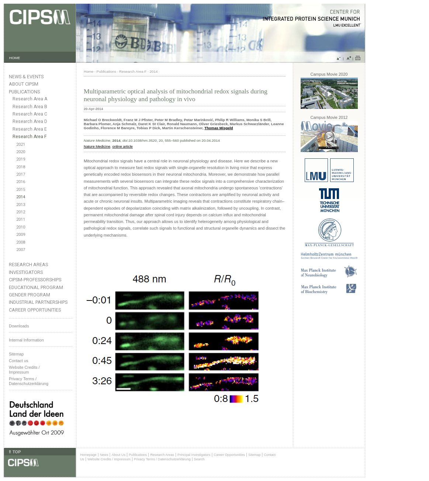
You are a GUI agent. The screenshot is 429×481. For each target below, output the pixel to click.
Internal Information (26, 340)
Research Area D (30, 121)
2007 (20, 249)
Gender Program (29, 295)
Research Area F (30, 136)
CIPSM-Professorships (35, 279)
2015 (20, 189)
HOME (14, 58)
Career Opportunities (35, 310)
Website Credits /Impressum (24, 369)
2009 (20, 234)
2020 (20, 152)
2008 (20, 242)
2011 (20, 219)
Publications (24, 92)
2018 (20, 167)
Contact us (18, 360)
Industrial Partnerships (38, 302)
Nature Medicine (97, 146)
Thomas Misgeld (218, 128)
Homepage (88, 455)
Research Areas (28, 264)
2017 (20, 174)
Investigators (26, 272)
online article (122, 146)
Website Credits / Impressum (109, 459)
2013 (20, 204)
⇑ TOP (14, 452)
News (104, 455)
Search (199, 459)
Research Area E (30, 129)
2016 (20, 181)
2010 (20, 227)
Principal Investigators (193, 455)
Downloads (19, 326)
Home (88, 71)
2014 (20, 197)
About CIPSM (23, 84)
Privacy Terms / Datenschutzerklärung (28, 381)
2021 (20, 144)
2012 (20, 212)
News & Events (26, 76)
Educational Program (36, 287)
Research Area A (30, 99)
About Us (118, 455)
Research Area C (30, 114)
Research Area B (30, 106)
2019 (20, 159)
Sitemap (16, 354)
